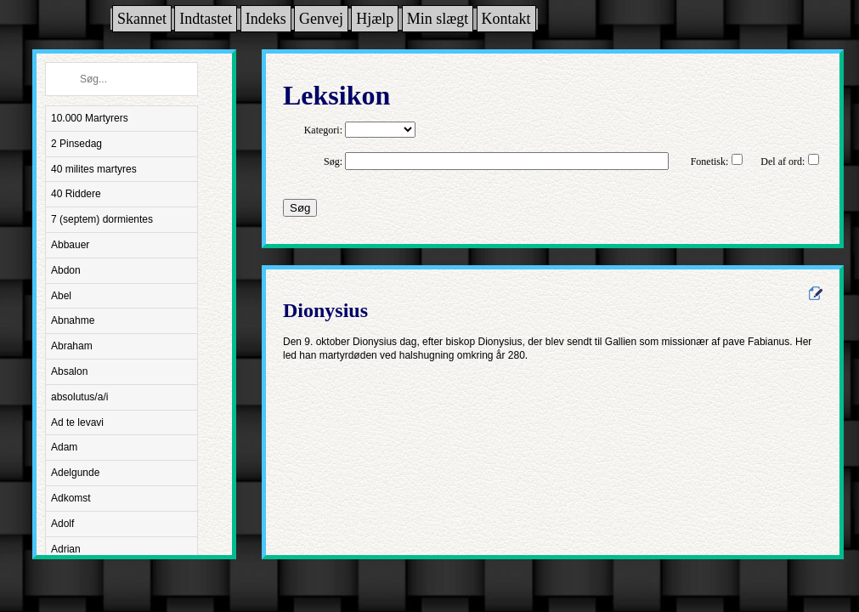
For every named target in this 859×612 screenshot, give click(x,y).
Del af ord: (782, 161)
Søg (300, 207)
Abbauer (70, 245)
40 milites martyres (94, 169)
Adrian (66, 549)
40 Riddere (76, 194)
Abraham (72, 346)
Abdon (66, 270)
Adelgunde (75, 473)
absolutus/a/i (79, 397)
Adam (64, 447)
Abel (61, 296)
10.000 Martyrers (89, 118)
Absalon (69, 371)
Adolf (62, 524)
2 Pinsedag (76, 144)
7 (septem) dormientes (102, 219)
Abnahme (72, 320)
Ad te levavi (77, 422)
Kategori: (323, 130)
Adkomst (71, 498)
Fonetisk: (710, 161)
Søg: (333, 161)
